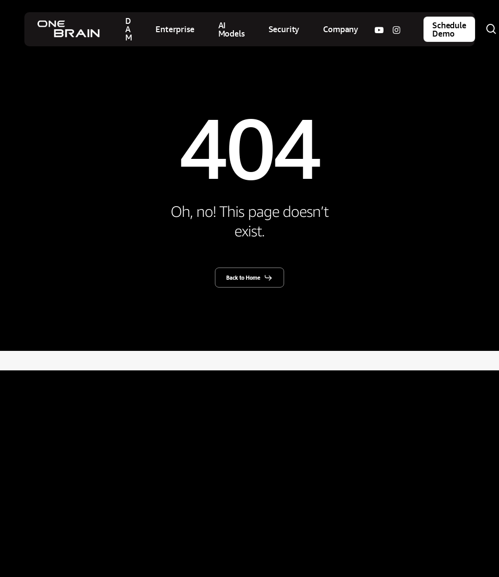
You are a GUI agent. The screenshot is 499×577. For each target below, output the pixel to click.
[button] (249, 278)
